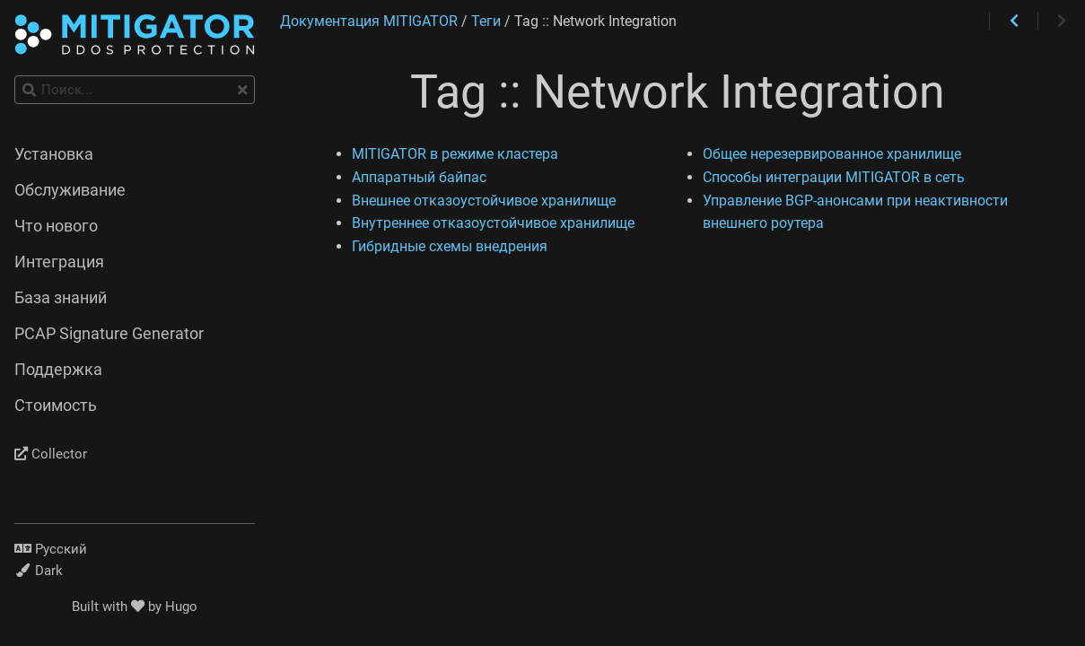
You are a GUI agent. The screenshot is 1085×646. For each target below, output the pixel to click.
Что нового (56, 226)
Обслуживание (70, 190)
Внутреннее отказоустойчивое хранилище (493, 222)
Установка (53, 154)
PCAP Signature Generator (109, 334)
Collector (50, 454)
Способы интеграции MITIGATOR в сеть (834, 177)
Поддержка (58, 370)
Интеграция (59, 262)
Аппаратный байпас (419, 177)
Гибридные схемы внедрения (449, 246)
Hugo (181, 606)
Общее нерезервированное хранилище (832, 153)
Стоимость (55, 406)
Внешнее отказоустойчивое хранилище (484, 200)
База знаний (60, 298)
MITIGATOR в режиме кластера (455, 153)
